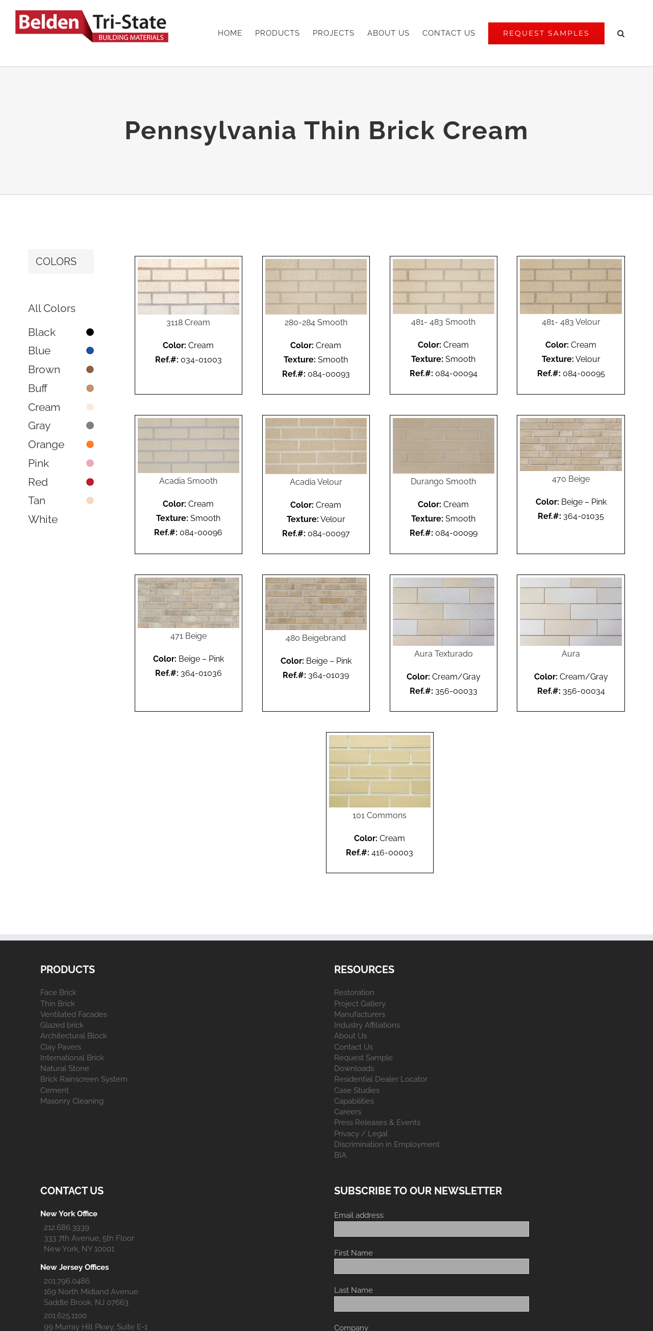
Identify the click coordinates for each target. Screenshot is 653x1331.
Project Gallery (360, 1003)
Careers (347, 1111)
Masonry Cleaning (72, 1101)
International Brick (72, 1057)
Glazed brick (62, 1025)
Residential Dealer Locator (381, 1079)
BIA (340, 1155)
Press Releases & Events (377, 1122)
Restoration (354, 992)
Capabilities (354, 1101)
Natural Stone (64, 1068)
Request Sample (363, 1057)
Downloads (354, 1068)
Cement (54, 1090)
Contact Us (353, 1047)
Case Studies (357, 1090)
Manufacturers (359, 1014)
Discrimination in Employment (387, 1144)
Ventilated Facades (73, 1014)
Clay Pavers (60, 1047)
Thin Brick (57, 1003)
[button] (621, 33)
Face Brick (58, 992)
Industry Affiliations (367, 1025)
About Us (350, 1035)
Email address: (359, 1215)
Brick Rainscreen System (84, 1079)
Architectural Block (73, 1035)
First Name (353, 1253)
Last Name (353, 1290)
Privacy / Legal (361, 1133)
